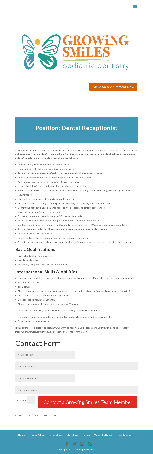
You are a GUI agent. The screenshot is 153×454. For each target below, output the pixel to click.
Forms (86, 434)
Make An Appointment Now (113, 87)
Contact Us (125, 434)
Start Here (73, 434)
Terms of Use (55, 434)
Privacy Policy (36, 434)
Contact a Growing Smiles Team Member (87, 402)
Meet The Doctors (104, 434)
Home (21, 434)
